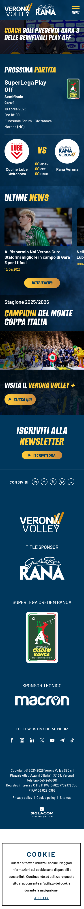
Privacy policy (22, 797)
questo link (17, 876)
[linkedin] (35, 482)
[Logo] (18, 10)
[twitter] (53, 482)
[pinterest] (62, 482)
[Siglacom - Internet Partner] (42, 816)
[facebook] (44, 482)
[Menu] (76, 10)
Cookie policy (46, 797)
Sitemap (65, 797)
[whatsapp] (71, 482)
